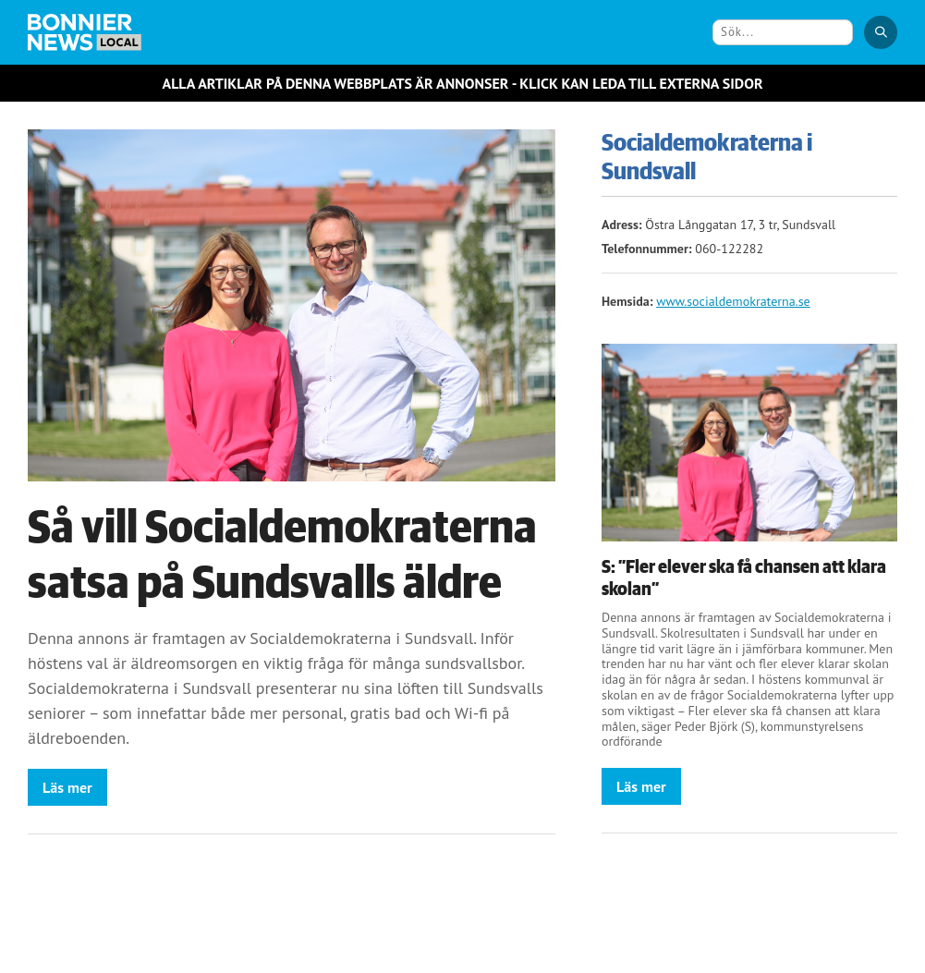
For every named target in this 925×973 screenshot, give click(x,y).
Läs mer (67, 787)
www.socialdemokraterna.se (733, 301)
